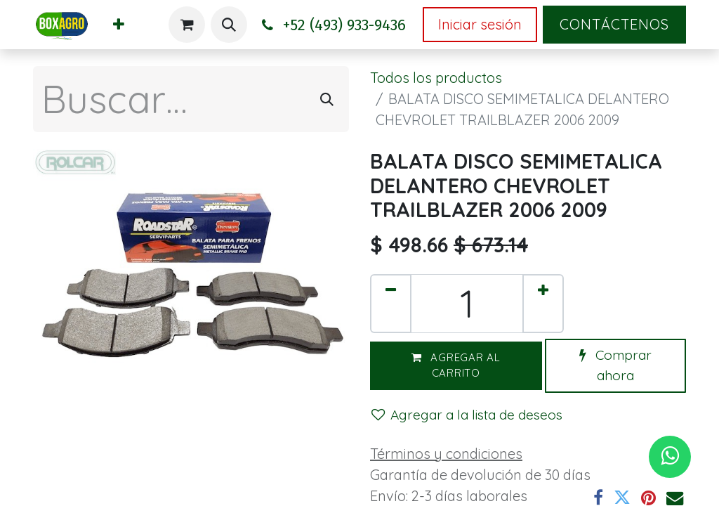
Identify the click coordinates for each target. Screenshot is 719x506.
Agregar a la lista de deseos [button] (466, 414)
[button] (229, 24)
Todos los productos (436, 77)
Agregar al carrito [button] (456, 365)
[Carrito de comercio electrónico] (187, 24)
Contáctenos (614, 24)
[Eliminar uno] (390, 303)
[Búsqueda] (327, 99)
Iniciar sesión (480, 24)
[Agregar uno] (543, 303)
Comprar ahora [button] (615, 365)
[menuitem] (118, 24)
